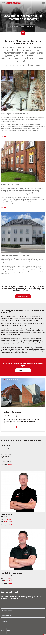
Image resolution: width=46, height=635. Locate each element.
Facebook (9, 464)
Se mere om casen (9, 427)
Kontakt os (23, 370)
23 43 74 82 (8, 519)
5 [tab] (11, 379)
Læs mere (4, 136)
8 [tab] (17, 379)
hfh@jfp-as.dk (8, 580)
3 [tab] (7, 379)
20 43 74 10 (8, 578)
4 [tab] (9, 379)
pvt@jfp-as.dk (8, 521)
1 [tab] (4, 379)
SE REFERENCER (23, 296)
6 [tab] (13, 379)
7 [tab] (15, 379)
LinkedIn (10, 525)
